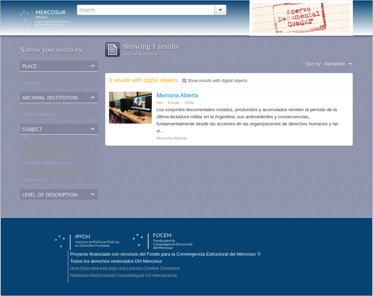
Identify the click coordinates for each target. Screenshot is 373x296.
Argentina (31, 84)
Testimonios (34, 181)
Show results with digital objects (214, 80)
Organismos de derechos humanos (57, 155)
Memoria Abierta (38, 115)
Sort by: (314, 64)
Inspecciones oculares (44, 147)
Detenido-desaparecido (45, 164)
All (24, 75)
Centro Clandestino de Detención (56, 172)
